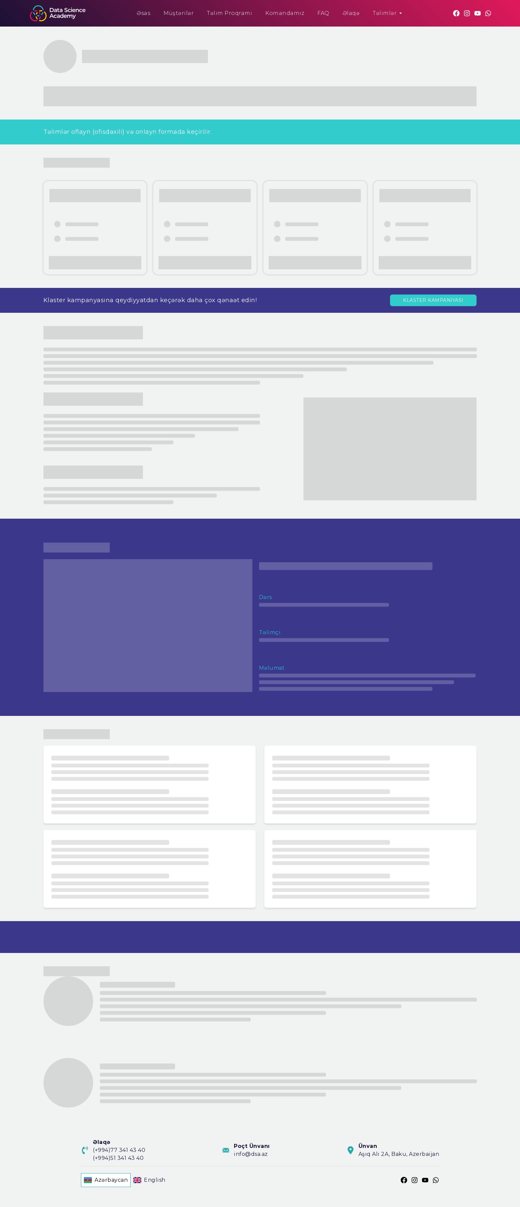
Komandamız (284, 13)
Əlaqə (351, 13)
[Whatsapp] (488, 13)
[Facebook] (456, 13)
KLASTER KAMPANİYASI (433, 300)
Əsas (143, 13)
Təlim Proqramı (229, 13)
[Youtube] (477, 13)
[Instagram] (467, 13)
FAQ (323, 13)
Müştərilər (178, 13)
